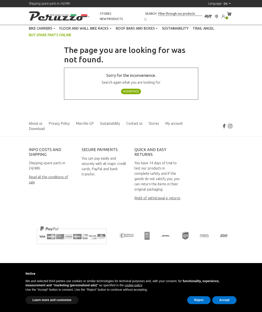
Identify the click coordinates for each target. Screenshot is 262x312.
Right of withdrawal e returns (157, 198)
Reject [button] (198, 300)
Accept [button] (224, 300)
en (226, 3)
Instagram (230, 126)
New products (111, 19)
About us (35, 123)
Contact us (134, 123)
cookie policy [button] (133, 285)
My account (174, 123)
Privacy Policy (59, 123)
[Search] (180, 14)
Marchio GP (85, 123)
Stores (105, 13)
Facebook (224, 126)
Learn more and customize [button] (52, 300)
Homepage (131, 91)
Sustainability (110, 123)
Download (37, 129)
